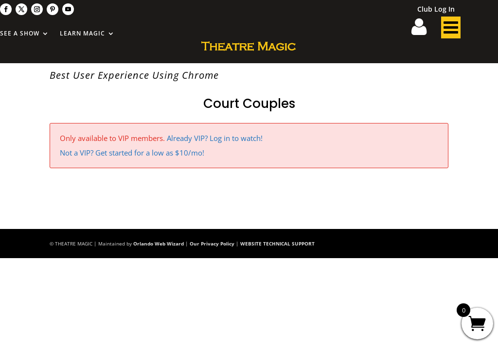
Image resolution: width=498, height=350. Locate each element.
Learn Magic (82, 33)
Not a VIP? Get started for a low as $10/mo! (132, 153)
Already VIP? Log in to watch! (215, 138)
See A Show (19, 33)
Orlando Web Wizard (158, 243)
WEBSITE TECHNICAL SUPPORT (277, 243)
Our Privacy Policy (212, 243)
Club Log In (436, 10)
